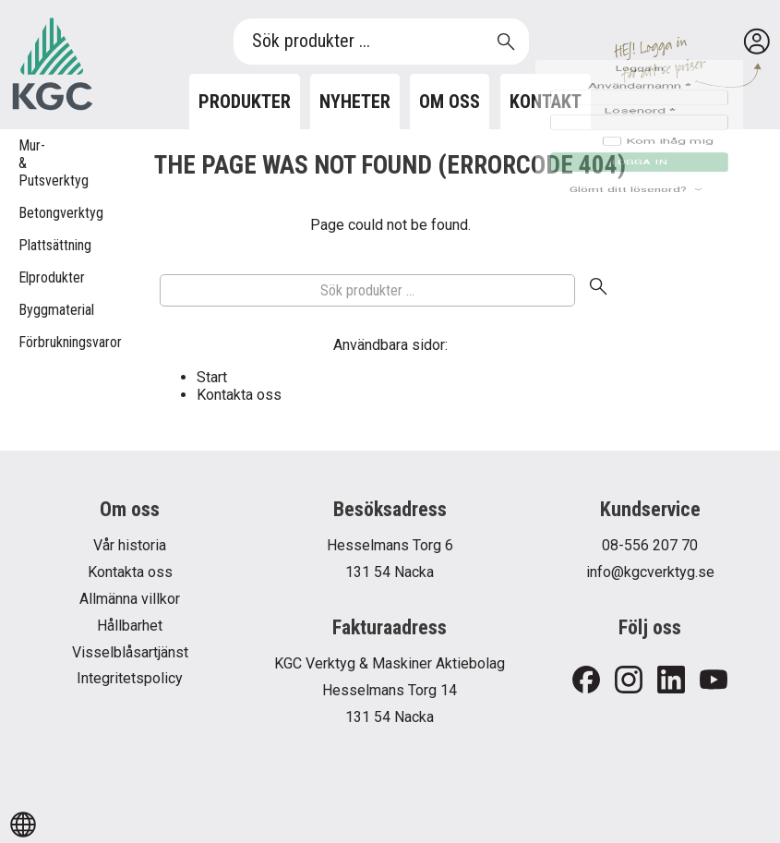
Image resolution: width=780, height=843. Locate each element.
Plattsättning (27, 245)
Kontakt (546, 101)
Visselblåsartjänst (130, 652)
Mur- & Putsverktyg (27, 163)
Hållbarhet (129, 625)
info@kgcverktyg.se (650, 572)
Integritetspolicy (130, 678)
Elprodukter (27, 277)
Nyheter (354, 101)
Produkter (244, 101)
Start (212, 377)
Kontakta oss (239, 394)
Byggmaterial (27, 310)
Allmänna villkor (129, 599)
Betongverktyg (27, 213)
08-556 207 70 (650, 545)
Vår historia (129, 545)
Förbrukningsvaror (27, 342)
